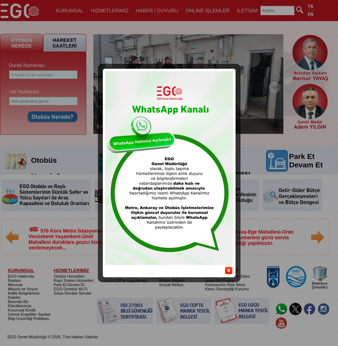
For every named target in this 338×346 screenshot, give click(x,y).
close (225, 266)
